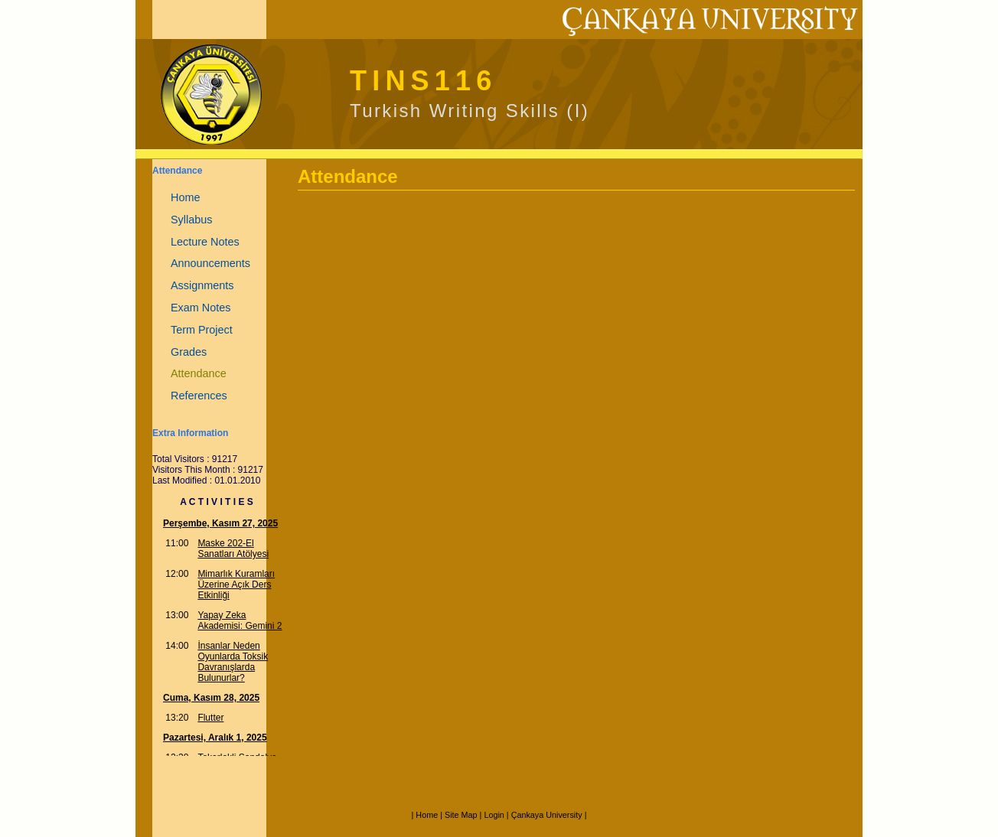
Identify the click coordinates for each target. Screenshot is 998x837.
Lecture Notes (205, 242)
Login (494, 814)
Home (185, 197)
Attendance (199, 373)
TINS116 (423, 80)
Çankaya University (546, 814)
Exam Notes (200, 307)
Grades (189, 352)
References (199, 395)
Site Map (461, 814)
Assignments (202, 285)
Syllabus (191, 219)
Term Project (202, 330)
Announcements (210, 263)
